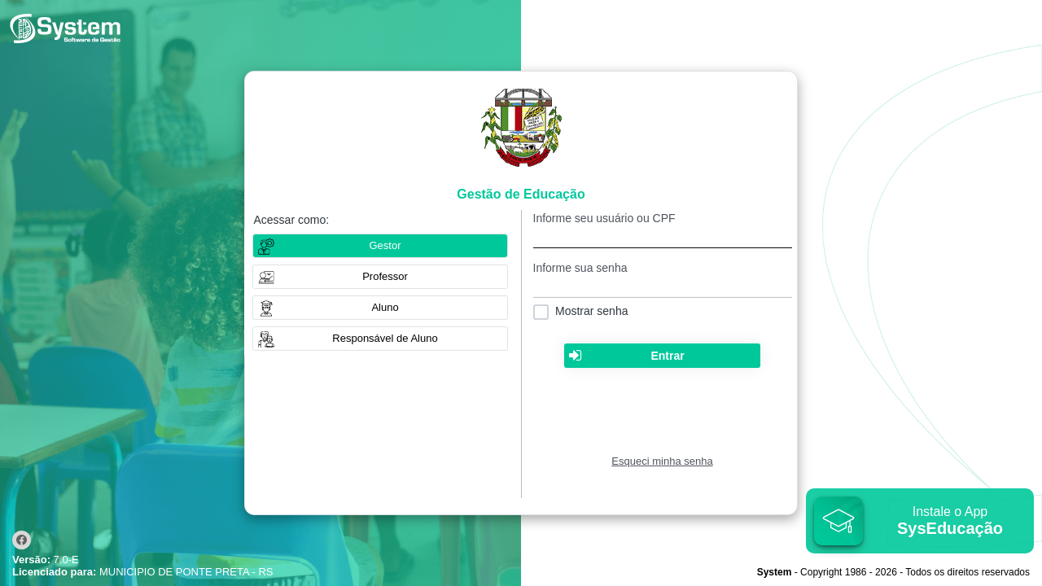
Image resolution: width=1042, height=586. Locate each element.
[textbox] (662, 236)
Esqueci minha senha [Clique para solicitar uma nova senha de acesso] (661, 461)
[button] (380, 276)
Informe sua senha (580, 267)
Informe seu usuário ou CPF (604, 218)
